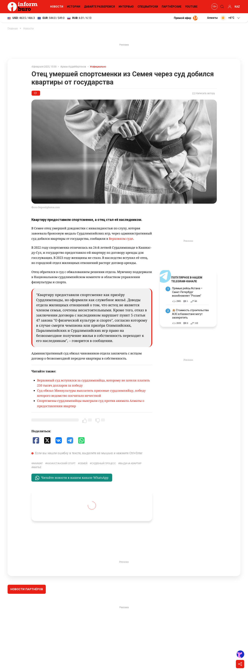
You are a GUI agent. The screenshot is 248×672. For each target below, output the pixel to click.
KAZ (237, 6)
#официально (98, 66)
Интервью (126, 6)
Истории (73, 6)
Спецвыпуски (148, 6)
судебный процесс (103, 463)
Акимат (38, 463)
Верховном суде (121, 239)
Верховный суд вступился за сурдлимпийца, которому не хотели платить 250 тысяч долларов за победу (93, 382)
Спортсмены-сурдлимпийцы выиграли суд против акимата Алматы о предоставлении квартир (90, 403)
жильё (37, 467)
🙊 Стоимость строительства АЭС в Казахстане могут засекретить (190, 314)
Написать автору (203, 93)
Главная (13, 28)
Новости (56, 6)
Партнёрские (171, 6)
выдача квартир (130, 463)
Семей (83, 463)
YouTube (191, 6)
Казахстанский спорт (61, 463)
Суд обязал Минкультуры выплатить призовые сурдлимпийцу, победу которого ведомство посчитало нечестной (91, 393)
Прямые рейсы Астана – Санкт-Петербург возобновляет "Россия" (187, 292)
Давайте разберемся (99, 6)
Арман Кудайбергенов (73, 66)
